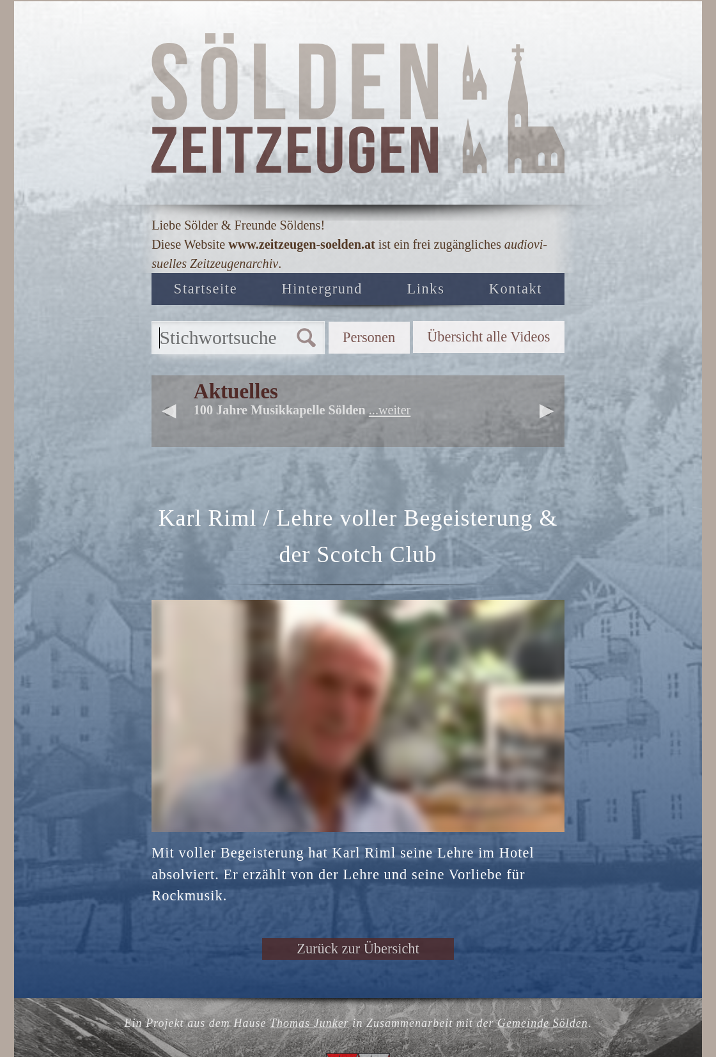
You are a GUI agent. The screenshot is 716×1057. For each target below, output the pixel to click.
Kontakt (515, 289)
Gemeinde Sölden (542, 1023)
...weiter (389, 410)
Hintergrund (322, 289)
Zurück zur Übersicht (358, 949)
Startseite (205, 289)
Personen (369, 337)
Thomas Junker (309, 1023)
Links (425, 289)
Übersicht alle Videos (488, 337)
